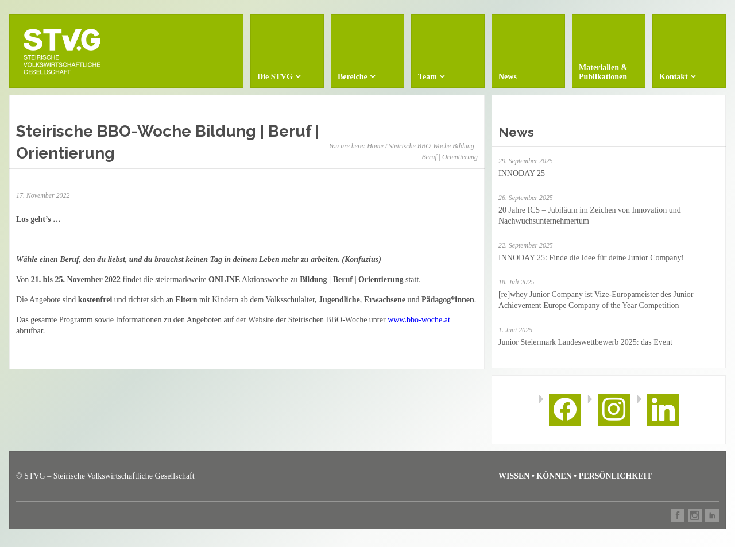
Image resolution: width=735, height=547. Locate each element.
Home (375, 146)
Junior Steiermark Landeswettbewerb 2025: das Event (585, 342)
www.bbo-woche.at (419, 319)
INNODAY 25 (521, 173)
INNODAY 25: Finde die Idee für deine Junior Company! (591, 257)
